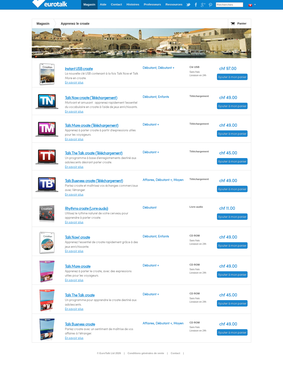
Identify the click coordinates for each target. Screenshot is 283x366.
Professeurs (152, 4)
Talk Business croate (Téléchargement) (94, 180)
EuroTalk (50, 4)
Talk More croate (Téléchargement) (91, 125)
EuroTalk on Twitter (188, 5)
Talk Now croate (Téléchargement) (91, 97)
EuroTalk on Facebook (195, 5)
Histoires (133, 4)
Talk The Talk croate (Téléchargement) (93, 153)
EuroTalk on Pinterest (210, 5)
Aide (103, 4)
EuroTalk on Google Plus (203, 5)
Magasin (89, 4)
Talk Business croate (80, 324)
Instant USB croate (79, 68)
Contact (116, 4)
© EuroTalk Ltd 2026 (109, 353)
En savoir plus (74, 82)
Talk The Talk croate (80, 295)
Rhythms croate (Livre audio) (86, 208)
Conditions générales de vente (146, 353)
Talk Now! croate (77, 237)
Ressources (174, 4)
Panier (241, 23)
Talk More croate (77, 266)
